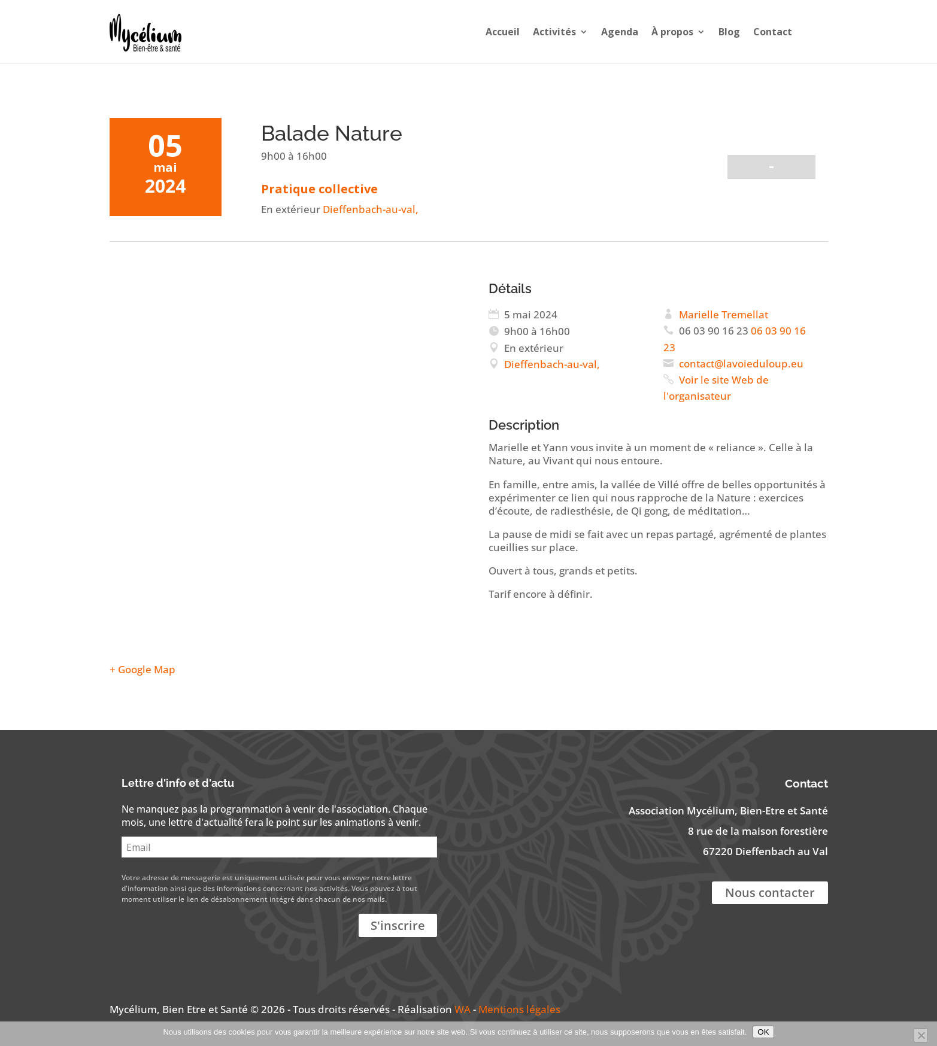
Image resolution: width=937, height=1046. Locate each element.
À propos (672, 31)
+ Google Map (142, 669)
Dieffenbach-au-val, (369, 209)
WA (462, 1009)
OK (763, 1031)
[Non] (921, 1035)
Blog (729, 31)
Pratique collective (319, 189)
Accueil (503, 31)
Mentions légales (519, 1009)
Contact (772, 31)
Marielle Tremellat (723, 314)
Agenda (619, 31)
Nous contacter (770, 892)
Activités (554, 31)
